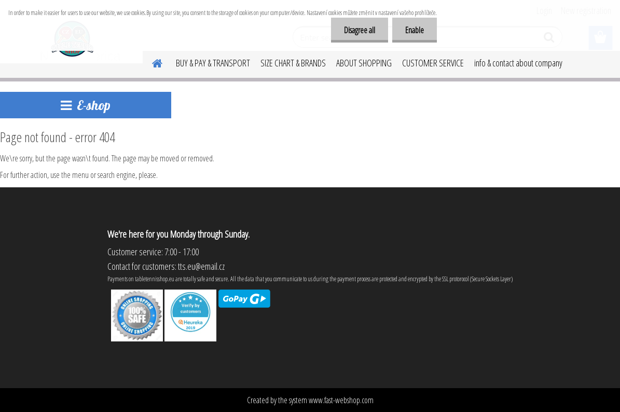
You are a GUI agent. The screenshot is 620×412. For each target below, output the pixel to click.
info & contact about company (518, 63)
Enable (414, 30)
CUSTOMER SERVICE (433, 63)
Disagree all (359, 30)
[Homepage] (151, 62)
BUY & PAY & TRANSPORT (213, 63)
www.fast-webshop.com (341, 400)
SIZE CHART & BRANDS (293, 63)
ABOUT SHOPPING (364, 63)
